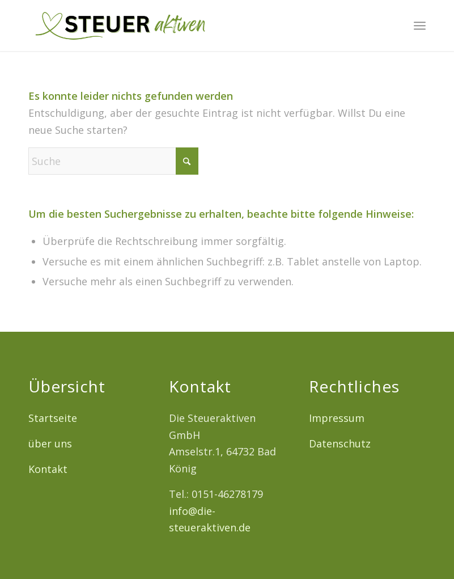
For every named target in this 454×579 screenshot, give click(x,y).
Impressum (336, 418)
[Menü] (420, 25)
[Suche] (113, 161)
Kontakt (47, 469)
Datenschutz (340, 443)
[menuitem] (420, 25)
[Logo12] (119, 25)
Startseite (52, 418)
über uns (50, 443)
